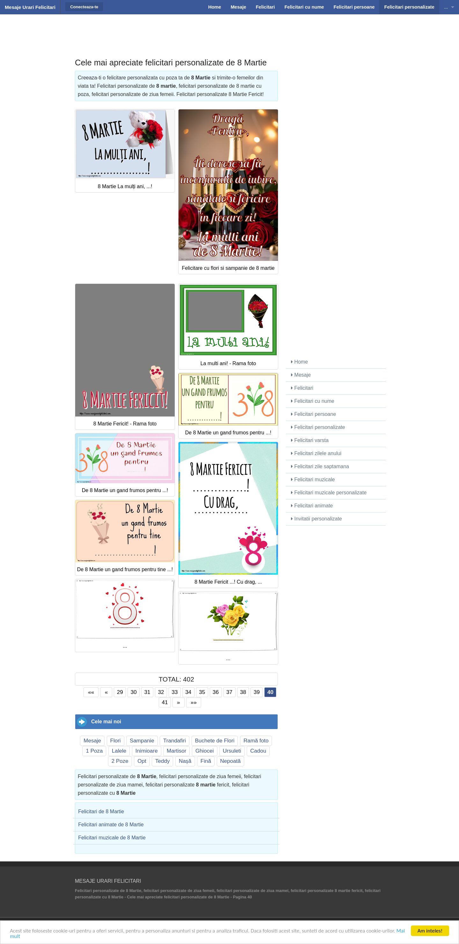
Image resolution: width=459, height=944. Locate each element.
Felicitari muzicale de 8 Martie (112, 837)
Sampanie (142, 741)
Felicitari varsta (310, 440)
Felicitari (302, 388)
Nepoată (230, 761)
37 (229, 692)
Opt (141, 761)
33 (174, 692)
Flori (115, 741)
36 (216, 692)
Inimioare (146, 751)
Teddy (162, 761)
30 (134, 692)
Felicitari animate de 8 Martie (110, 824)
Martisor (176, 751)
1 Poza (94, 751)
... (446, 7)
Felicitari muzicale (313, 479)
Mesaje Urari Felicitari (30, 7)
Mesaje (92, 741)
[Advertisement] (229, 30)
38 (243, 692)
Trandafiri (174, 741)
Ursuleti (232, 751)
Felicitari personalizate (318, 427)
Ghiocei (204, 751)
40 (270, 692)
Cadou (258, 751)
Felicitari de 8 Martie (101, 811)
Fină (205, 761)
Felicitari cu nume (312, 401)
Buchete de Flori (215, 741)
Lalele (119, 751)
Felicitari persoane (313, 414)
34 (188, 692)
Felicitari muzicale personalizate (329, 492)
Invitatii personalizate (316, 518)
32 (161, 692)
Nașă (185, 761)
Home (299, 362)
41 (165, 702)
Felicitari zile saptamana (320, 466)
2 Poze (120, 761)
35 (202, 692)
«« (91, 692)
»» (193, 702)
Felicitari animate (312, 505)
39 (257, 692)
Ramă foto (256, 741)
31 (147, 692)
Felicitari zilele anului (316, 453)
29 (120, 692)
